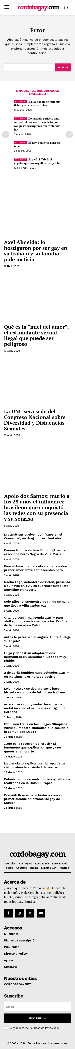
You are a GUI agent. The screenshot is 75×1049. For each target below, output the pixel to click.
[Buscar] (63, 67)
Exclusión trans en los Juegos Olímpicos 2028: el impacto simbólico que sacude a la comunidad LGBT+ (36, 728)
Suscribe (37, 1018)
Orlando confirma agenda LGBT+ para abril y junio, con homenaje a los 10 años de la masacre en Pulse (35, 621)
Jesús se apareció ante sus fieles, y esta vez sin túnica (37, 103)
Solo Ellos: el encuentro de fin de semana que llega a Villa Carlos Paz (36, 603)
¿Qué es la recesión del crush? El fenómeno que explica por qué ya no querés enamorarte (32, 747)
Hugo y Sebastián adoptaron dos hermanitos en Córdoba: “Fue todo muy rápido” (35, 656)
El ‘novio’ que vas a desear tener (37, 144)
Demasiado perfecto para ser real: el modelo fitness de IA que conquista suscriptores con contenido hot (37, 124)
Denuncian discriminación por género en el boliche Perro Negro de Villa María (35, 552)
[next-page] (69, 134)
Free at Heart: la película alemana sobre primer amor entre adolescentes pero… (35, 568)
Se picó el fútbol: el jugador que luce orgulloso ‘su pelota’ (37, 161)
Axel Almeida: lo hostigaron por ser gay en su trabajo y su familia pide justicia (35, 251)
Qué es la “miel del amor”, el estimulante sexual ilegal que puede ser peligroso (36, 335)
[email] (37, 1006)
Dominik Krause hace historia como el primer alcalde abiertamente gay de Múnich (34, 799)
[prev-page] (5, 134)
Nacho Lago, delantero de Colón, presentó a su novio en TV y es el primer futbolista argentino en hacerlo (37, 585)
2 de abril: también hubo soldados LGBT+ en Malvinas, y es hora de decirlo (36, 674)
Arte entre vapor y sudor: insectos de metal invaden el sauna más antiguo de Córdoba (34, 708)
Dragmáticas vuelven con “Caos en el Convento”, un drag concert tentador (33, 536)
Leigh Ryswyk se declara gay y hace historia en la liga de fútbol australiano (34, 690)
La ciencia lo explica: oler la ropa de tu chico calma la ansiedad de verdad (34, 765)
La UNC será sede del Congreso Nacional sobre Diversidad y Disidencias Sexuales (35, 420)
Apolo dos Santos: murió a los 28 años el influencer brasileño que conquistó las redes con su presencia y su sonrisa (36, 507)
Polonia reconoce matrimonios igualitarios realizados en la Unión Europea (37, 781)
